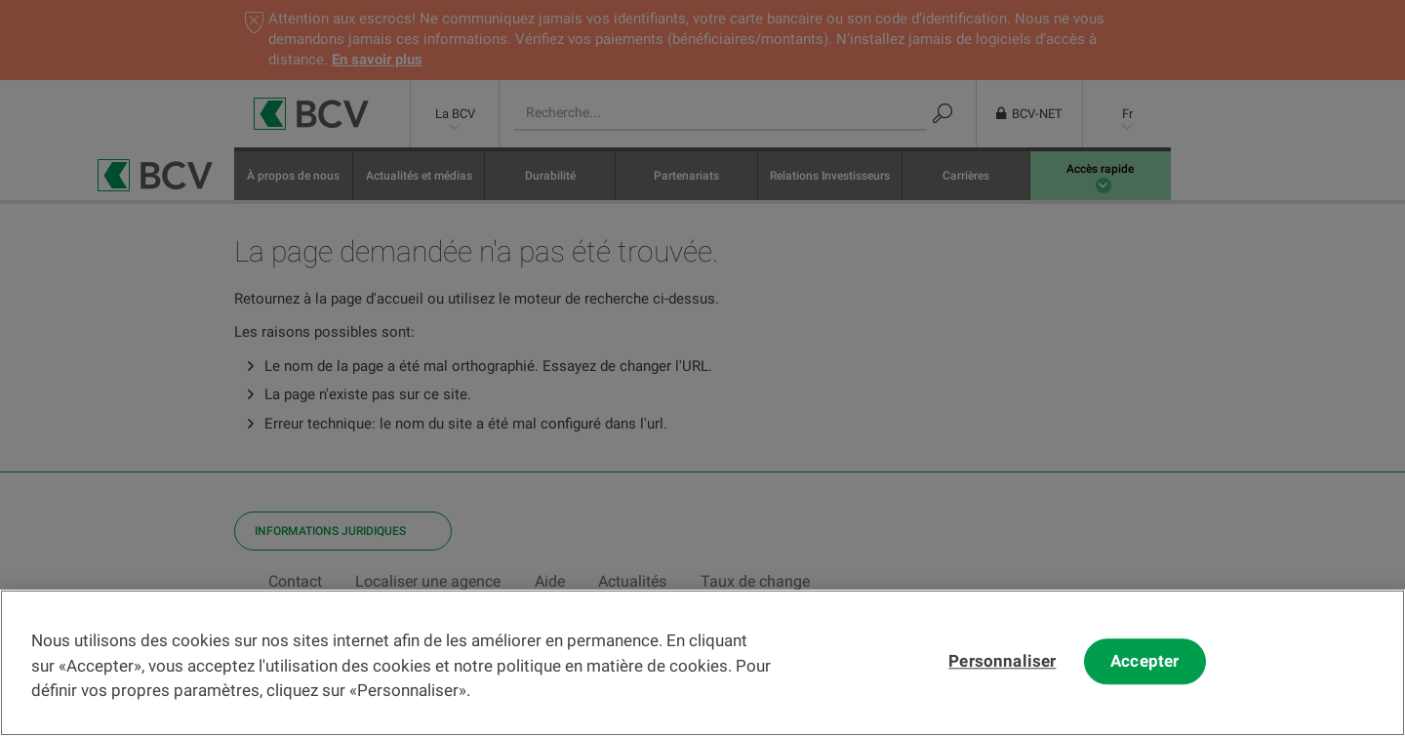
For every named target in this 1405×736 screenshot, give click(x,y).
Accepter (1144, 677)
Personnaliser (1002, 677)
